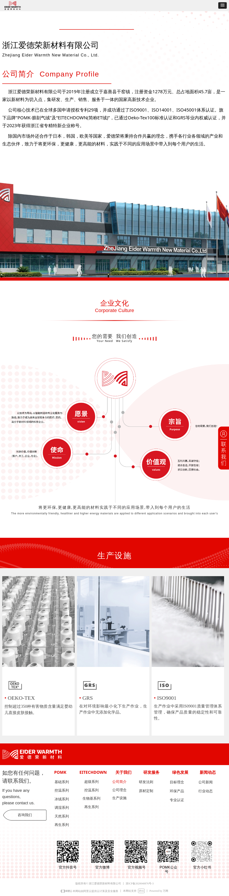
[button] (222, 5)
